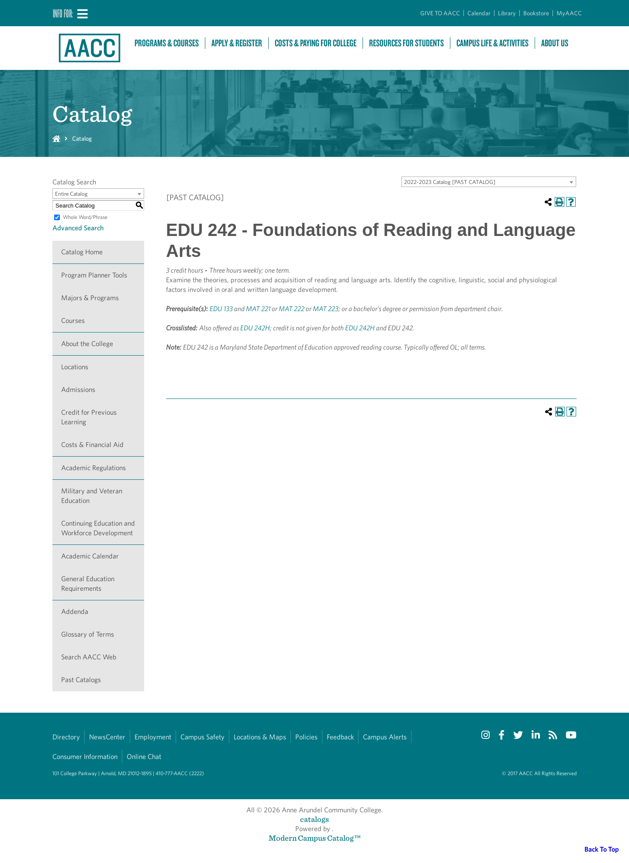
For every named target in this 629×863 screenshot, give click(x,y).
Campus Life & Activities (492, 43)
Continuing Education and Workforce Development (98, 528)
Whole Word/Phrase (85, 217)
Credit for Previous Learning (89, 417)
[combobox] (488, 182)
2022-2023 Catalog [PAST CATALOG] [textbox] (449, 182)
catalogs (314, 819)
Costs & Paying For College (315, 43)
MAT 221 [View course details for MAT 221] (258, 309)
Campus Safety (202, 737)
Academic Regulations (93, 468)
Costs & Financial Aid (92, 444)
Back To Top (601, 849)
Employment (153, 737)
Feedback (340, 737)
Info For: (63, 13)
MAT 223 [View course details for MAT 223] (326, 309)
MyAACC (569, 13)
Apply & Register (236, 43)
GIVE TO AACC (440, 13)
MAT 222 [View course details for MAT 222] (291, 309)
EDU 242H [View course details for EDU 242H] (255, 328)
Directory (66, 737)
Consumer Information (85, 756)
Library (507, 13)
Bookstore (536, 13)
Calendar (479, 13)
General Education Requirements (87, 584)
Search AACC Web (88, 657)
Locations (74, 367)
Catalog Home (82, 252)
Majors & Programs (90, 298)
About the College (87, 344)
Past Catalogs (81, 680)
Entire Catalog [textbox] (71, 194)
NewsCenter (107, 737)
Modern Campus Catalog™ (315, 837)
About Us (554, 43)
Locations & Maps (260, 737)
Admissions (78, 389)
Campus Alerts (385, 737)
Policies (306, 737)
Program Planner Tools (94, 275)
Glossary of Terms (87, 634)
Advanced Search (78, 228)
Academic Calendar (90, 556)
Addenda (74, 611)
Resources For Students (406, 43)
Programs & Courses (167, 43)
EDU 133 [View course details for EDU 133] (221, 309)
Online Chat (144, 756)
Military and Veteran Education (91, 496)
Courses (73, 320)
